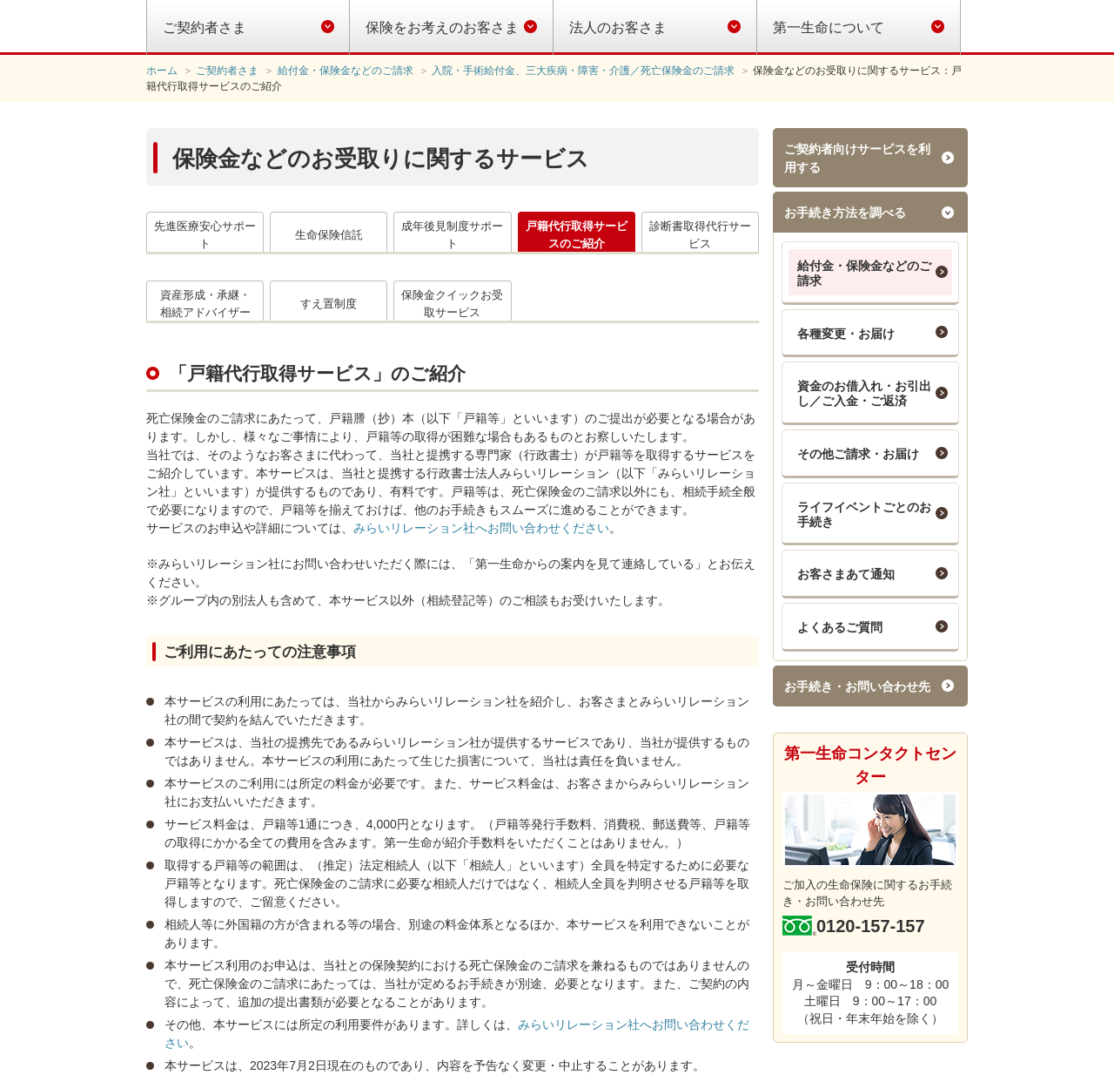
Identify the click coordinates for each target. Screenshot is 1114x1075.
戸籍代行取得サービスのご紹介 (576, 235)
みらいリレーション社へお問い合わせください (481, 528)
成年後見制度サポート (452, 235)
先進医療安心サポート (205, 235)
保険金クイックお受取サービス (452, 303)
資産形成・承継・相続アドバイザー (205, 303)
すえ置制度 (328, 303)
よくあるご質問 (839, 627)
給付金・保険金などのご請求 (864, 273)
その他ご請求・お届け (858, 454)
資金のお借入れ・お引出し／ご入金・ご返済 (864, 393)
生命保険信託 (329, 234)
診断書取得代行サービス (700, 235)
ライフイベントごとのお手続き (864, 514)
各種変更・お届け (846, 334)
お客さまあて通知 (846, 574)
